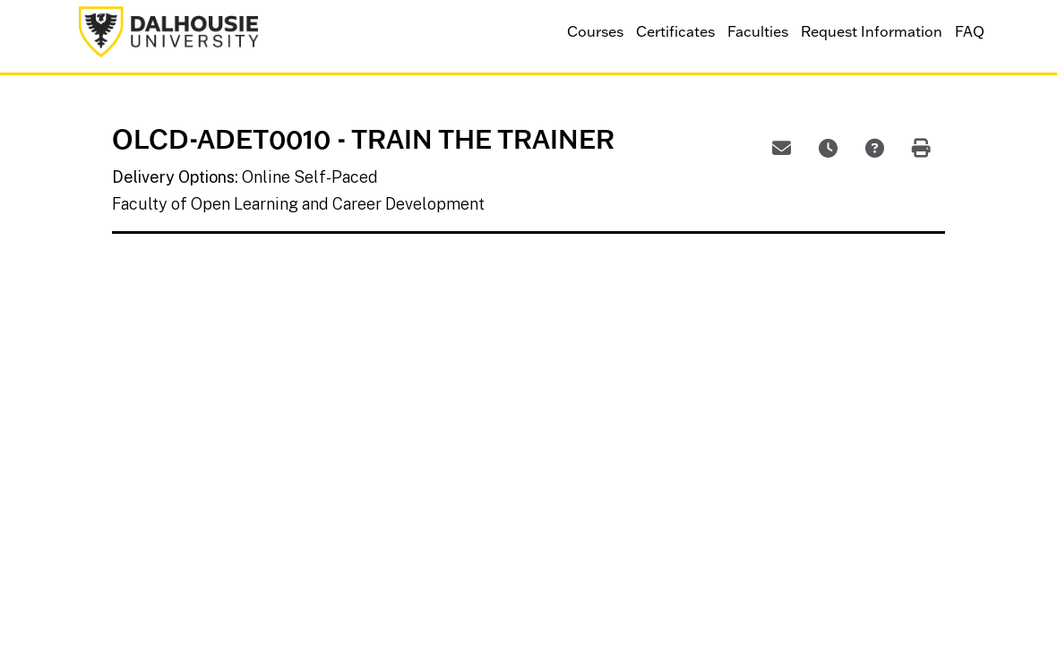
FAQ (969, 31)
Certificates (675, 31)
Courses (595, 31)
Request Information (871, 31)
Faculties (757, 31)
